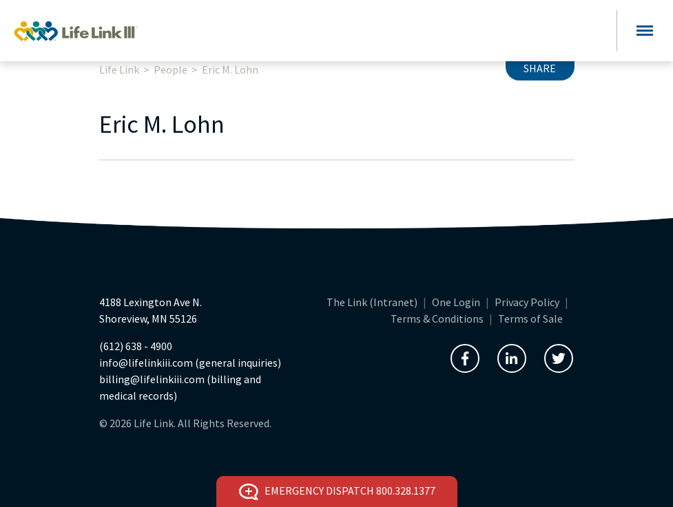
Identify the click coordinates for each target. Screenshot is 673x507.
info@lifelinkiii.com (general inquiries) (190, 362)
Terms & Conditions (437, 318)
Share (540, 68)
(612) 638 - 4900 (135, 346)
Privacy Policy (527, 302)
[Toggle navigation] (645, 31)
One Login (456, 302)
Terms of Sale (530, 318)
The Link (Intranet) (372, 302)
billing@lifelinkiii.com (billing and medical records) (180, 387)
